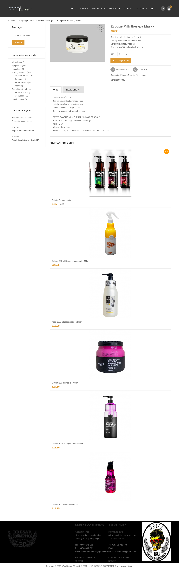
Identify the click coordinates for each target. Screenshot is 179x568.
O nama (82, 8)
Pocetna (11, 20)
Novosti (129, 8)
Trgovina (114, 8)
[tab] (56, 89)
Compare (143, 69)
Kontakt (142, 8)
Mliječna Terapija (45, 20)
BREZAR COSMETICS (104, 566)
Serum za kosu (21, 82)
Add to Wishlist (122, 69)
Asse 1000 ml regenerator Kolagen (67, 322)
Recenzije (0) (73, 90)
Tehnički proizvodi (19, 89)
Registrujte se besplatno (23, 130)
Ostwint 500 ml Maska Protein (65, 383)
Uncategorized (18, 99)
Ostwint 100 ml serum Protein (65, 504)
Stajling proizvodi (26, 20)
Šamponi (18, 79)
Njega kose (141, 75)
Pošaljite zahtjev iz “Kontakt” (25, 140)
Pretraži (18, 42)
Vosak (17, 86)
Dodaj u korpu (123, 60)
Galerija (97, 8)
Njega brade (17, 62)
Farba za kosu (21, 92)
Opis (55, 90)
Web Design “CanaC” (71, 566)
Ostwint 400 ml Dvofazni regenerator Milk (70, 261)
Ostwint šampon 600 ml (62, 200)
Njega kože (17, 69)
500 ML (121, 80)
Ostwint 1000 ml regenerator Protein (67, 444)
